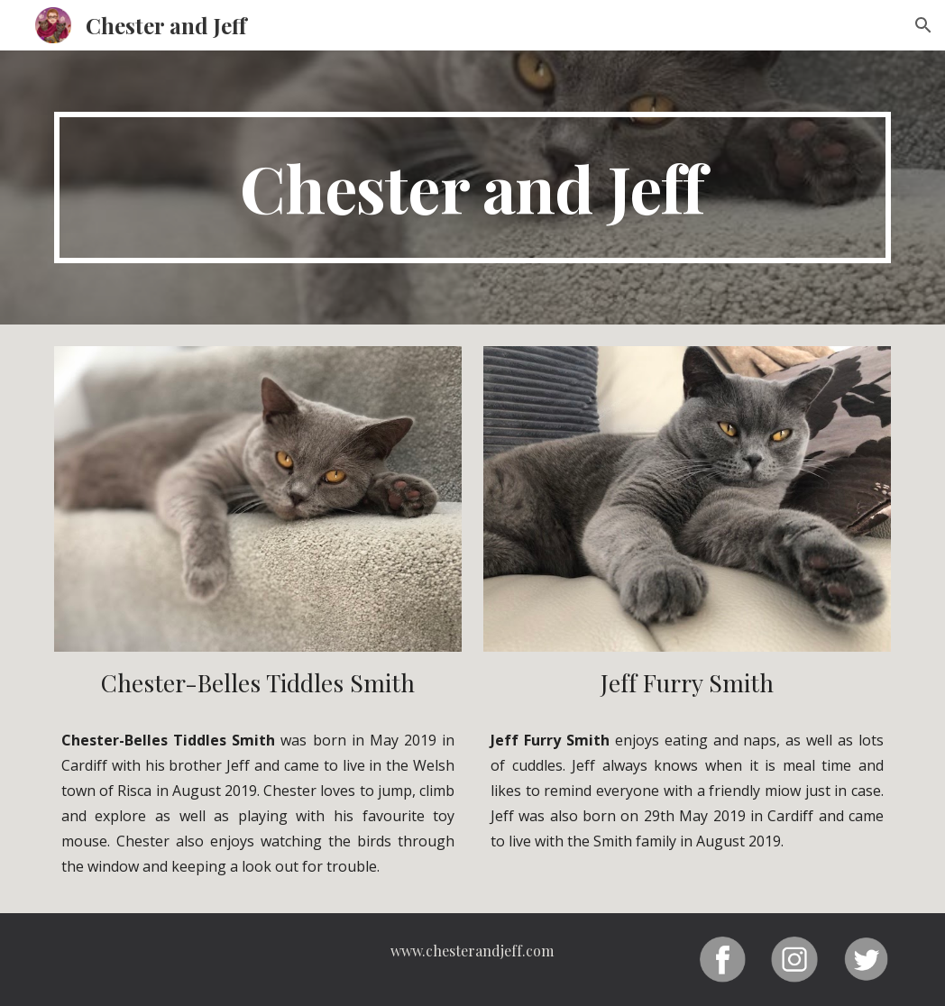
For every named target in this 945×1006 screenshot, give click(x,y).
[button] (923, 25)
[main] (472, 187)
